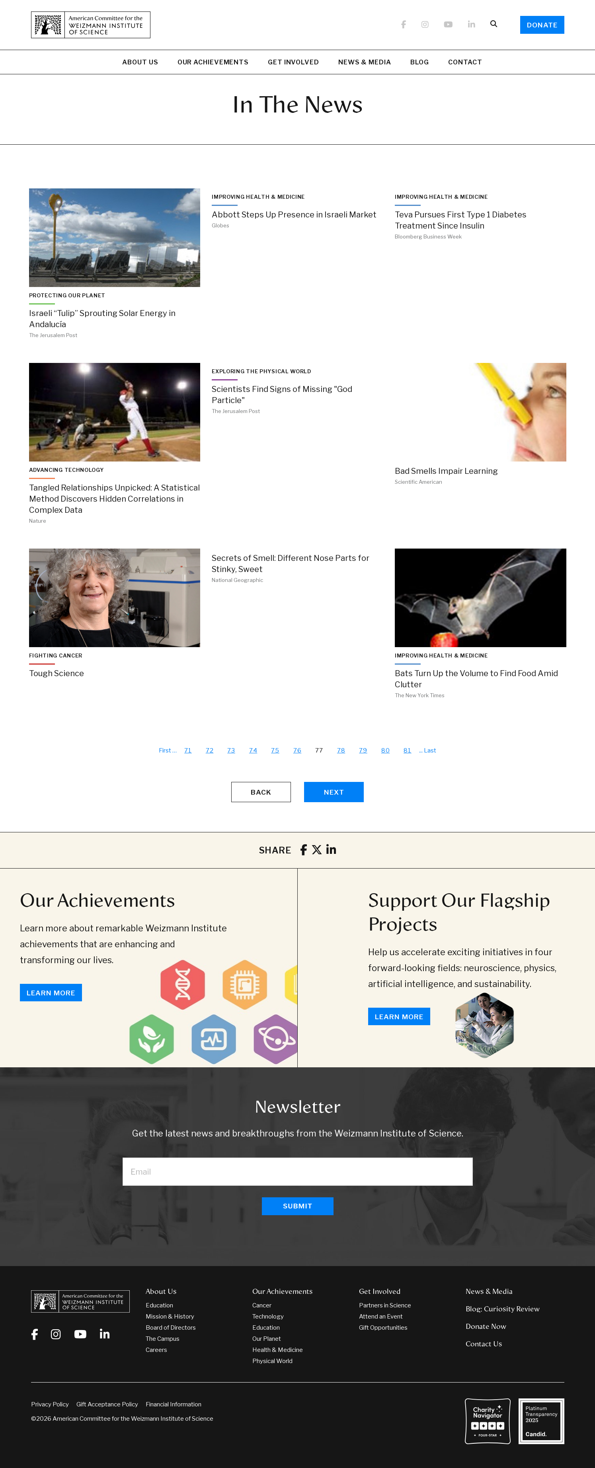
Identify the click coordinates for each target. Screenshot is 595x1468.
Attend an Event (381, 1316)
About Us (140, 63)
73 (231, 750)
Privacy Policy (50, 1404)
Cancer (261, 1305)
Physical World (272, 1361)
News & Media (364, 63)
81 (408, 750)
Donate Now (486, 1326)
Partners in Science (385, 1305)
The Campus (162, 1338)
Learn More (51, 993)
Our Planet (266, 1338)
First (165, 750)
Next (334, 792)
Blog (419, 63)
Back (261, 792)
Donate (542, 25)
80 (385, 750)
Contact (465, 62)
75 (275, 750)
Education (159, 1305)
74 (253, 750)
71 (188, 750)
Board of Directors (171, 1327)
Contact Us (484, 1344)
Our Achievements (213, 63)
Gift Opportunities (383, 1327)
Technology (268, 1316)
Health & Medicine (277, 1350)
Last (430, 750)
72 (210, 750)
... (421, 750)
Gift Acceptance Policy (107, 1404)
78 (341, 750)
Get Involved (293, 63)
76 (297, 750)
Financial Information (173, 1404)
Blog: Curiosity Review (503, 1309)
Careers (156, 1350)
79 (363, 750)
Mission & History (170, 1316)
